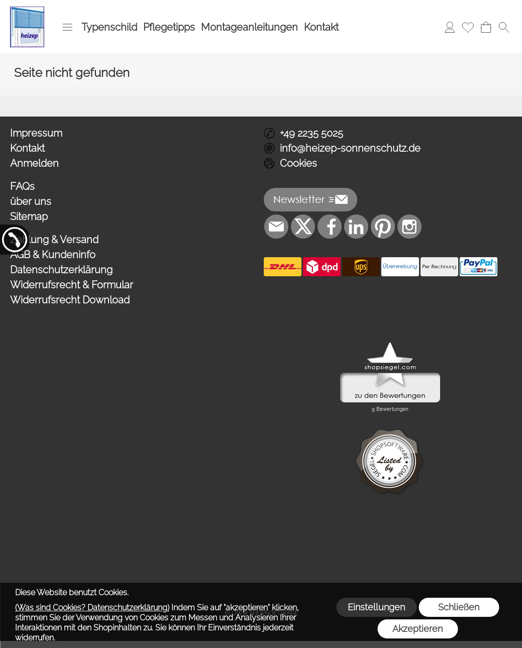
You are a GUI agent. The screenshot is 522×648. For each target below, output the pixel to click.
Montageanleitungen (249, 27)
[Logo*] (27, 11)
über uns (30, 201)
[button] (67, 27)
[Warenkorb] (485, 27)
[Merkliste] (467, 27)
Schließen (458, 607)
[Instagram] (409, 226)
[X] (303, 226)
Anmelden (34, 163)
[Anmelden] (449, 27)
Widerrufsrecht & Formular (71, 285)
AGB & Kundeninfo (52, 255)
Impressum (36, 133)
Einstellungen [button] (376, 607)
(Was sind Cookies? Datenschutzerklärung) (92, 607)
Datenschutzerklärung (61, 270)
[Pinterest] (382, 226)
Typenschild (109, 27)
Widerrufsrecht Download (70, 300)
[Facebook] (329, 226)
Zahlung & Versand (54, 240)
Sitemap (29, 216)
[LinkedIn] (356, 226)
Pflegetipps (169, 27)
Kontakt (321, 27)
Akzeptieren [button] (417, 628)
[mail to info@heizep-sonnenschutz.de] (276, 226)
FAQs (22, 186)
